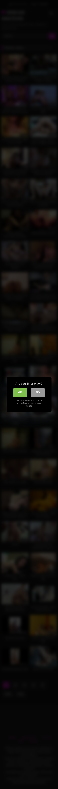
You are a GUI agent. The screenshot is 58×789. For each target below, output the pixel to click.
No (38, 392)
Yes (20, 392)
